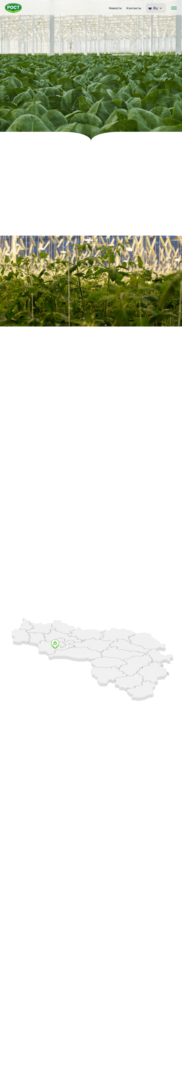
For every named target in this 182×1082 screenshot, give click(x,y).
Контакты (133, 8)
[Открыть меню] (174, 8)
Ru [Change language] (155, 8)
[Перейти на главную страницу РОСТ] (13, 8)
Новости (115, 8)
